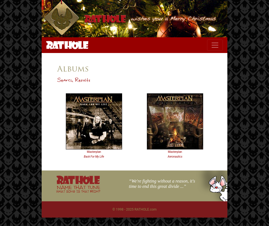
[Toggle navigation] (215, 45)
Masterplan (94, 151)
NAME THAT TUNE (78, 189)
